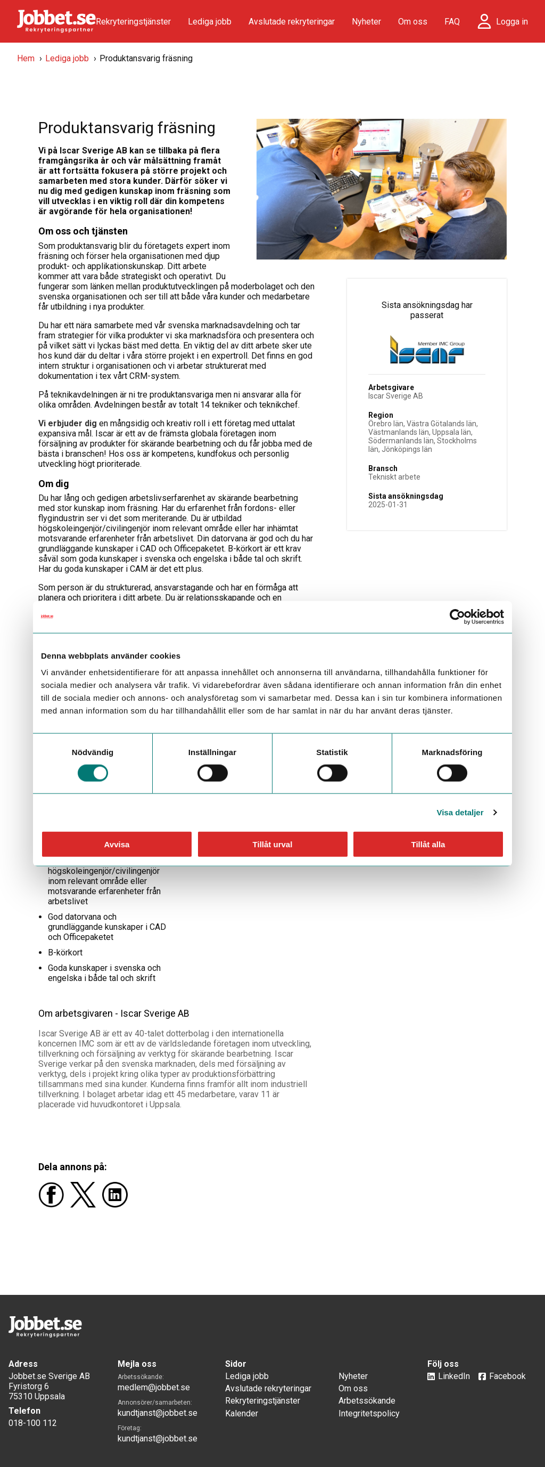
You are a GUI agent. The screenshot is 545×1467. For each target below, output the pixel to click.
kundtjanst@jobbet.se (157, 1413)
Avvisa (117, 844)
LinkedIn (454, 1376)
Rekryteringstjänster (133, 22)
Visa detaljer (459, 811)
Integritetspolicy (369, 1413)
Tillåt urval (273, 844)
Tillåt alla (428, 844)
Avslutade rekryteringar (292, 22)
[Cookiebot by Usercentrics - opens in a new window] (457, 617)
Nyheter (366, 22)
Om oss (412, 22)
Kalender (241, 1413)
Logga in (512, 22)
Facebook (507, 1376)
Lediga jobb (210, 22)
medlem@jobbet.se (154, 1387)
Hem (26, 58)
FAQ (452, 22)
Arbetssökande (366, 1401)
